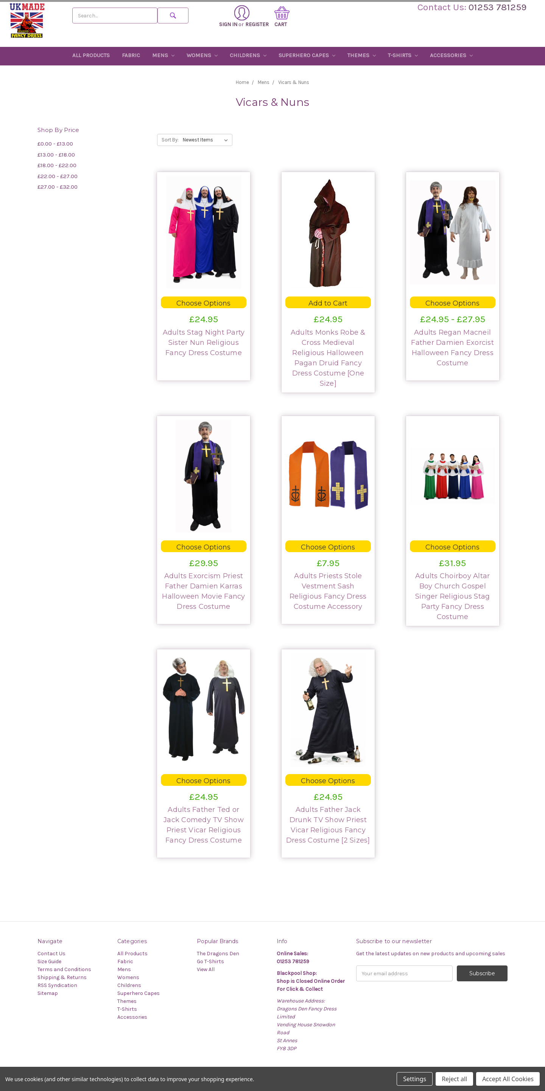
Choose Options (203, 303)
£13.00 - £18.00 (56, 154)
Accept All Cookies (508, 1079)
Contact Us (51, 953)
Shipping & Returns (62, 977)
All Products (91, 55)
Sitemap (47, 993)
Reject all (454, 1079)
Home (242, 82)
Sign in (234, 16)
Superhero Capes (307, 55)
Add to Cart (327, 303)
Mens (163, 55)
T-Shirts (403, 55)
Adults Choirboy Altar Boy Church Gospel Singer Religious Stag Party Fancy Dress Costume (452, 596)
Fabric (131, 55)
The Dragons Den (218, 953)
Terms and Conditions (64, 969)
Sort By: (170, 140)
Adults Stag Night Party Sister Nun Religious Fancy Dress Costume (204, 342)
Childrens (248, 55)
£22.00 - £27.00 (57, 176)
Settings (414, 1079)
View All (206, 969)
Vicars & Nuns (293, 82)
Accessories (451, 55)
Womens (202, 55)
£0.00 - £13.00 (55, 143)
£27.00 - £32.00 (57, 186)
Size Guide (49, 961)
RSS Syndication (57, 985)
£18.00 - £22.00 (56, 165)
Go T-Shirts (210, 961)
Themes (361, 55)
